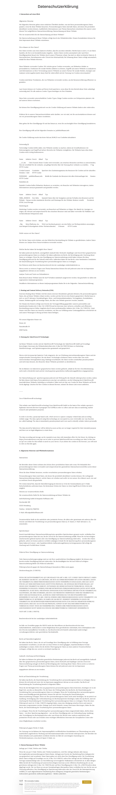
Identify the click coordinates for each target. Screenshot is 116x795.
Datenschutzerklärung (30, 791)
